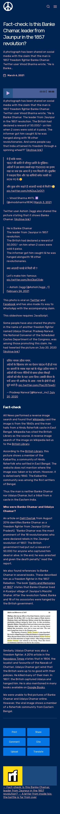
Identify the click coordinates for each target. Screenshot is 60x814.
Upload (14, 751)
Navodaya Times (13, 658)
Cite (38, 742)
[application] (30, 93)
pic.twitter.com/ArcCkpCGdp (25, 279)
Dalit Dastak (28, 518)
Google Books (36, 687)
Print (14, 732)
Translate (38, 751)
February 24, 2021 (18, 291)
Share (38, 732)
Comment (14, 742)
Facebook (9, 304)
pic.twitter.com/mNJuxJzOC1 (25, 190)
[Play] (8, 93)
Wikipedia (39, 419)
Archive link (34, 150)
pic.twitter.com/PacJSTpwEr (37, 385)
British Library (20, 444)
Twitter (35, 300)
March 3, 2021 (43, 202)
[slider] (35, 93)
